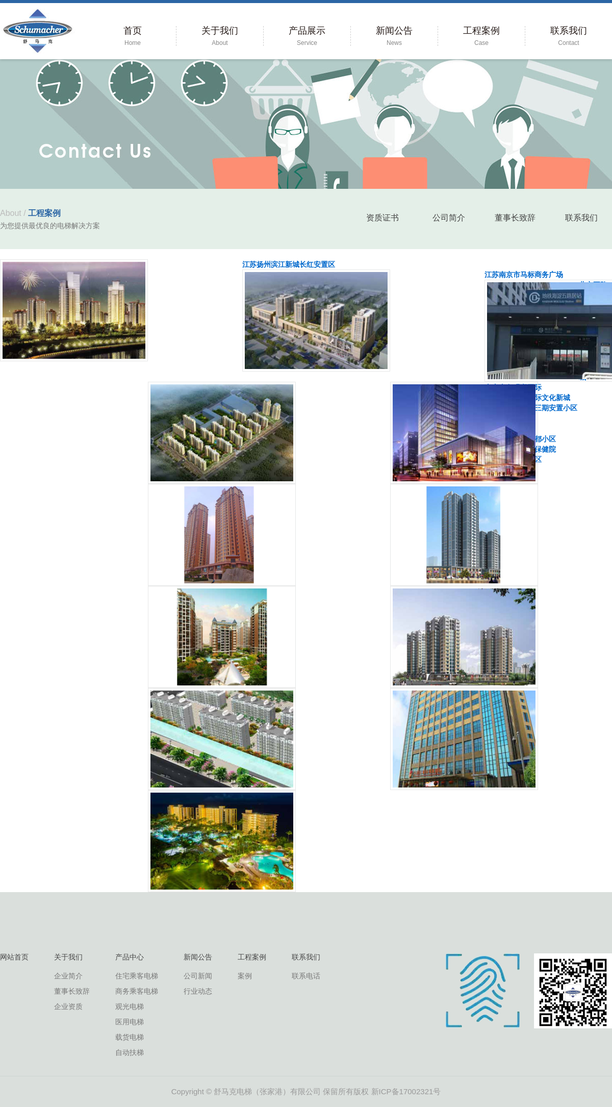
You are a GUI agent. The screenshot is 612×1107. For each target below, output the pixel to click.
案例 (245, 976)
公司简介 (448, 217)
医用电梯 (129, 1022)
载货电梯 (129, 1037)
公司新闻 (198, 976)
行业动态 (198, 991)
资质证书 (382, 217)
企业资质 (68, 1006)
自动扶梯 (129, 1052)
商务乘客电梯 (136, 991)
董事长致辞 (515, 217)
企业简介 (68, 976)
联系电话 (306, 976)
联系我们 (581, 217)
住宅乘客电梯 (136, 976)
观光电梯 (129, 1006)
